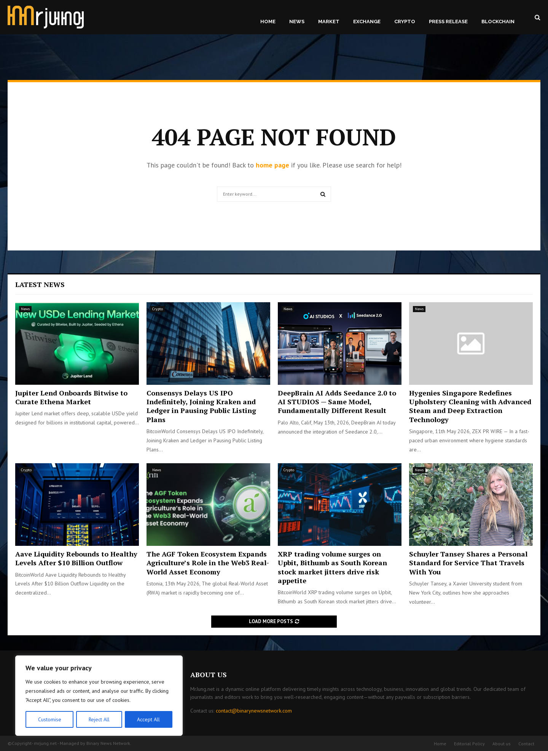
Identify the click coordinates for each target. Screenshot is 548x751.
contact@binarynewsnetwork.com (254, 710)
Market (328, 21)
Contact (526, 743)
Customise (49, 719)
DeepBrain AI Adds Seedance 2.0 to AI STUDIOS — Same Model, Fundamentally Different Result (337, 401)
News (296, 21)
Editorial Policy (469, 743)
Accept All (148, 719)
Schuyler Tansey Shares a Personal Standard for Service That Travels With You (468, 562)
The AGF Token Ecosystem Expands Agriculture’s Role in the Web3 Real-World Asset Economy (208, 562)
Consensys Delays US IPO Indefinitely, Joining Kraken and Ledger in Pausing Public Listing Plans (201, 406)
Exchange (367, 21)
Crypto (404, 21)
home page (272, 165)
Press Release (448, 21)
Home (268, 21)
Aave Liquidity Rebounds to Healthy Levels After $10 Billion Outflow (76, 558)
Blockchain (498, 21)
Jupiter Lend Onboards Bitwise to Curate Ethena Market (71, 397)
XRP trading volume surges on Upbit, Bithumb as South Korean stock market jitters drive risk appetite (332, 567)
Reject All (99, 719)
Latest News (40, 284)
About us (501, 743)
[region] (99, 696)
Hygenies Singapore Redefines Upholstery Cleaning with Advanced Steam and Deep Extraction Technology (470, 406)
